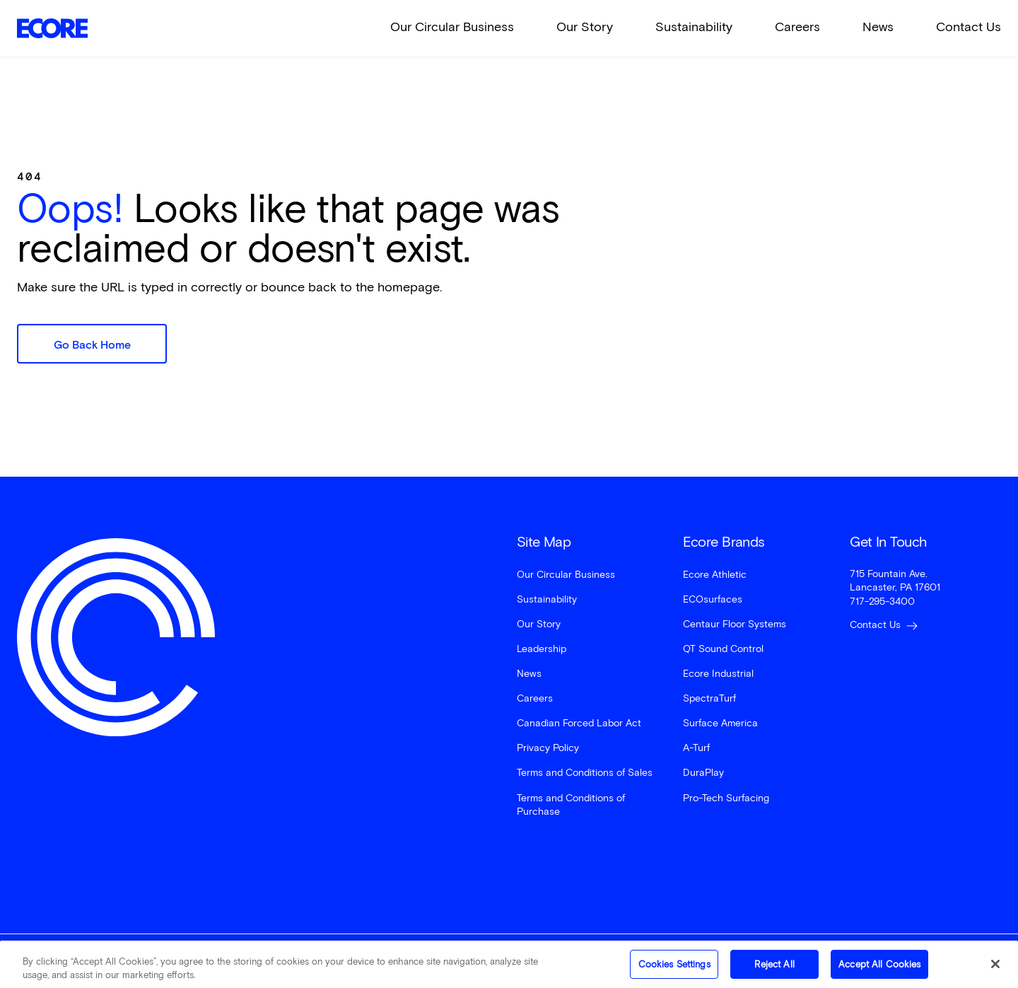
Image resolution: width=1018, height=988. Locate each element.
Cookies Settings (674, 970)
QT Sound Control (723, 649)
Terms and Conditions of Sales (585, 773)
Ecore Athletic (715, 575)
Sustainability (693, 27)
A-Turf (696, 748)
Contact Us (968, 27)
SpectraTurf (709, 698)
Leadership (541, 649)
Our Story (584, 27)
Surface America (720, 723)
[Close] (995, 971)
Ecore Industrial (718, 674)
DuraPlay (703, 773)
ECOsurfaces (712, 599)
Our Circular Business (452, 27)
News (878, 27)
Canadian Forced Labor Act (579, 723)
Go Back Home (92, 344)
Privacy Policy (548, 748)
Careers (797, 27)
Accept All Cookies (879, 970)
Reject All (774, 970)
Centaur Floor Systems (734, 624)
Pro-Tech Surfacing (726, 798)
